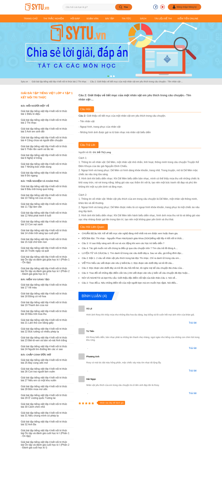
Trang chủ (30, 18)
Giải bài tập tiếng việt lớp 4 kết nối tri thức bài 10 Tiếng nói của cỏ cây (44, 196)
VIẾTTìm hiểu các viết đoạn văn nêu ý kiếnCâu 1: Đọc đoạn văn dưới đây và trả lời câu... (128, 263)
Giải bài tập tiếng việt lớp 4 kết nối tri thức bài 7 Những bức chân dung (44, 165)
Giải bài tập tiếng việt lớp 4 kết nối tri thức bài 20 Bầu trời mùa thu (44, 312)
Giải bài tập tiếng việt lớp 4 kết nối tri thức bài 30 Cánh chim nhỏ (44, 405)
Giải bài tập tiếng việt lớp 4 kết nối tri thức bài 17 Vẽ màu (44, 286)
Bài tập (109, 18)
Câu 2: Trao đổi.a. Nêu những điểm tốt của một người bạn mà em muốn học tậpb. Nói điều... (130, 282)
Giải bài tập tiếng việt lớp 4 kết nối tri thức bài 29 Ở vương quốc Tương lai (44, 396)
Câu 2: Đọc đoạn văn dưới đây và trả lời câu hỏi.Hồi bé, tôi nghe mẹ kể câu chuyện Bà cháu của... (133, 268)
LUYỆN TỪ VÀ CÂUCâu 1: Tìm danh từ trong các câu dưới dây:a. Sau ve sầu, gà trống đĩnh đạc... (132, 253)
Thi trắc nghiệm (53, 18)
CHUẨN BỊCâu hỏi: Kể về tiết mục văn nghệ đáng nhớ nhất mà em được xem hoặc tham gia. (130, 233)
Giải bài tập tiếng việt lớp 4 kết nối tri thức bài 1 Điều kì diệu (44, 112)
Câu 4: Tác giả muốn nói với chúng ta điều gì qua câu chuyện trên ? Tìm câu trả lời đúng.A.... (130, 248)
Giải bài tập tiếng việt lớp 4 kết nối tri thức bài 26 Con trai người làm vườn (44, 370)
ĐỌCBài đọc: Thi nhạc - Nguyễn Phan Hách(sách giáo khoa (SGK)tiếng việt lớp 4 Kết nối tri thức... (133, 238)
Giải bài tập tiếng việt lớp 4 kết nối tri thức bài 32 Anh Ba (44, 423)
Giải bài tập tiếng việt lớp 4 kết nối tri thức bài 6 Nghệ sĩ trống (44, 156)
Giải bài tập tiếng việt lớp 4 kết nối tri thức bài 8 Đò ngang (44, 174)
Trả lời (193, 322)
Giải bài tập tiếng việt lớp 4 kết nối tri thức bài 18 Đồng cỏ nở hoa (44, 295)
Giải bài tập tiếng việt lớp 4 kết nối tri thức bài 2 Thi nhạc (44, 121)
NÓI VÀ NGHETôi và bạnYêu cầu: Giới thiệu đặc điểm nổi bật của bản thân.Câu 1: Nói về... (129, 278)
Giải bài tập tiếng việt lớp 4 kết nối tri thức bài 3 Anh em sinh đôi (44, 130)
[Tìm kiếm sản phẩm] (97, 7)
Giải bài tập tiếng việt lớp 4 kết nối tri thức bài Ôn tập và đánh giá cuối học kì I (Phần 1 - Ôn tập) (45, 433)
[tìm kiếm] (123, 7)
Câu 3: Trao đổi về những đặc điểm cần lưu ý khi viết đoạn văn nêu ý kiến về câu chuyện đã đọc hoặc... (135, 273)
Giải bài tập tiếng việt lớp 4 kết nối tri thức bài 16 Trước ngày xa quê (44, 249)
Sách (143, 18)
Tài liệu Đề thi (163, 18)
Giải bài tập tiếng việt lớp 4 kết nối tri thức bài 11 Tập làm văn (44, 205)
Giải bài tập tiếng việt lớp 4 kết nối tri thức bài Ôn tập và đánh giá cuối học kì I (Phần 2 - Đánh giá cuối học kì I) (45, 445)
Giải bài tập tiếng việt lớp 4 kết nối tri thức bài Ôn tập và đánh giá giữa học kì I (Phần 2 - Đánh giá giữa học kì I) (45, 271)
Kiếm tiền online (188, 18)
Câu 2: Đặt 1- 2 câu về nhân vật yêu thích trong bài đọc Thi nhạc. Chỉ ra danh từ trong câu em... (131, 258)
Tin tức (126, 18)
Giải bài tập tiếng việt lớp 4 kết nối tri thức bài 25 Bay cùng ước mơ (44, 361)
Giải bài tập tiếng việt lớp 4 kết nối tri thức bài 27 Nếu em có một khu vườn (44, 379)
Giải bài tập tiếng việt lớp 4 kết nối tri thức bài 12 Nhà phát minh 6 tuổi (44, 214)
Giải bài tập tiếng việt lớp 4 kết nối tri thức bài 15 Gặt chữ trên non (44, 240)
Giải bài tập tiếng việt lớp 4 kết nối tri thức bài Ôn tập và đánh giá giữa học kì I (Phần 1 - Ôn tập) (45, 260)
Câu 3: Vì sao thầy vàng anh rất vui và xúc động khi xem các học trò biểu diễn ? (123, 243)
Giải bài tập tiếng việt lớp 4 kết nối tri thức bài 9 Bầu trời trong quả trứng (44, 187)
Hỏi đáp (75, 18)
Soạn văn (92, 18)
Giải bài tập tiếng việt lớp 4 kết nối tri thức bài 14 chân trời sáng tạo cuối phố (44, 231)
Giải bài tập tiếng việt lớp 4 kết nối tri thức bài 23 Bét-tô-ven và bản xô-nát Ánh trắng (44, 339)
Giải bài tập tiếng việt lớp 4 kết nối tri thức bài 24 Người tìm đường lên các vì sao (44, 348)
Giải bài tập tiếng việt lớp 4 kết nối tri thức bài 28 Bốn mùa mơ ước (44, 388)
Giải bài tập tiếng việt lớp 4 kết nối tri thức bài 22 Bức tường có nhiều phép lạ (44, 330)
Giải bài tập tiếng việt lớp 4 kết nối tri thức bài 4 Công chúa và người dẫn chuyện (44, 139)
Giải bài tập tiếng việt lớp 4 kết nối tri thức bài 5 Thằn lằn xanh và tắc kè (44, 147)
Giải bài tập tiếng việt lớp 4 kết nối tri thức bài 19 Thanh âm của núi (44, 303)
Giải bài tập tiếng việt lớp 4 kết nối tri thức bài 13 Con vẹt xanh (44, 223)
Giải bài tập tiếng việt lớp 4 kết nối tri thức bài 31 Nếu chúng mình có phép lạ (44, 414)
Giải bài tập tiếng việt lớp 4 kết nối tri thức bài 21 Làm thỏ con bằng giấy (44, 321)
